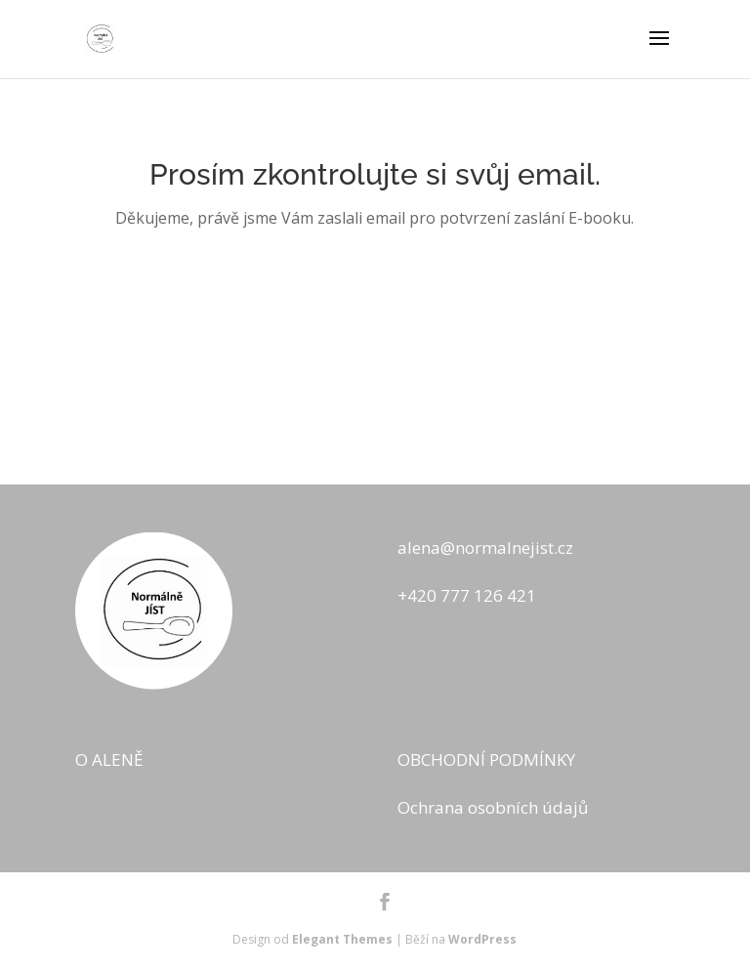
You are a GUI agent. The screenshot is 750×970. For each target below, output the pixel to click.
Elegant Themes (342, 939)
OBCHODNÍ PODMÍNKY (486, 759)
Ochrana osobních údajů (492, 807)
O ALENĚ (109, 759)
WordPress (482, 939)
